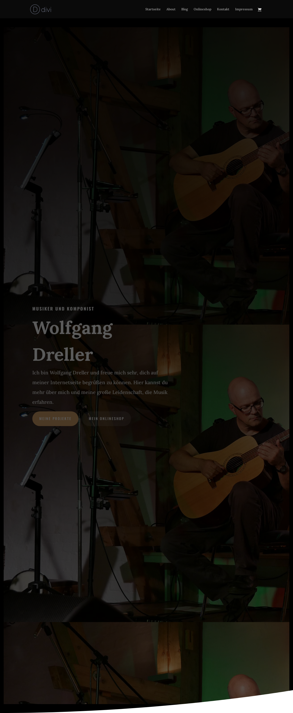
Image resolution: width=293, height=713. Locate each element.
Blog (184, 9)
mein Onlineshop (106, 418)
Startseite (153, 9)
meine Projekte (56, 418)
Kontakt (223, 9)
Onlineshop (202, 9)
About (171, 9)
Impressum (244, 9)
